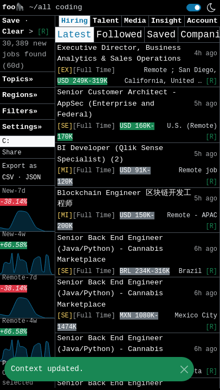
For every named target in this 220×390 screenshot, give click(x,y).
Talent (106, 21)
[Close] (184, 369)
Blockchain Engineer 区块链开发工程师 (124, 198)
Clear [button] (15, 32)
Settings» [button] (22, 127)
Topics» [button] (17, 79)
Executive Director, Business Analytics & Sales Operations (119, 53)
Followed (119, 34)
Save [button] (13, 21)
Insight (166, 21)
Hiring (74, 21)
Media (135, 21)
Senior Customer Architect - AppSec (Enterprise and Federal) (117, 103)
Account (202, 21)
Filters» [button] (19, 111)
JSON (33, 177)
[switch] (193, 7)
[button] (27, 141)
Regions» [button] (19, 95)
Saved (161, 34)
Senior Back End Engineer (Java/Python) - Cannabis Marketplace (110, 249)
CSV (8, 177)
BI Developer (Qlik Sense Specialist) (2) (110, 153)
